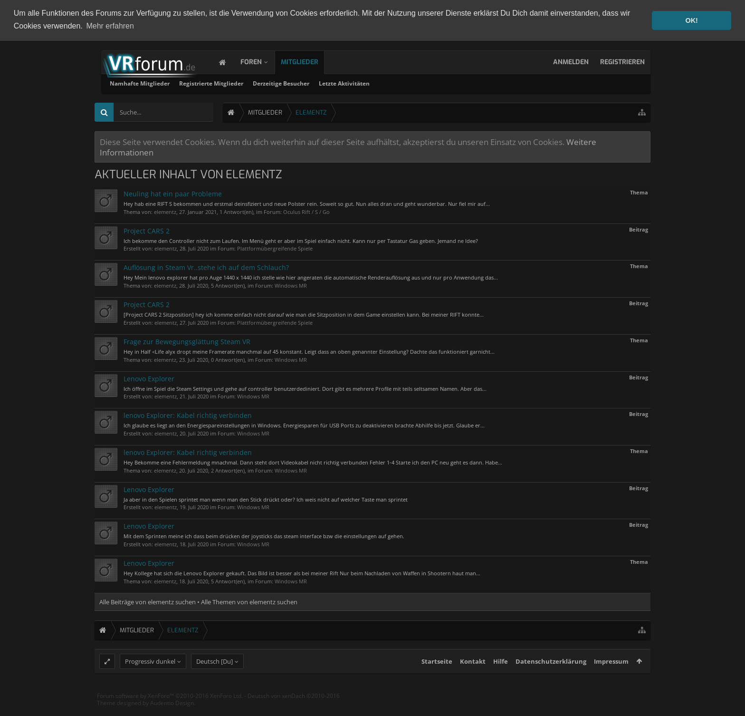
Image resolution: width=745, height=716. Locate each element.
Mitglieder (309, 61)
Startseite (436, 678)
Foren (260, 61)
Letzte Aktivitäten (465, 82)
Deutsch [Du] (214, 678)
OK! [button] (691, 20)
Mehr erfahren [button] (110, 26)
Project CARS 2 (147, 229)
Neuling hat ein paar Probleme (173, 192)
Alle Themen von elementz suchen (249, 601)
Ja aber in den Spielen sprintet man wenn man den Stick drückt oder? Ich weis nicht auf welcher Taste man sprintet (266, 498)
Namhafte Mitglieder (261, 82)
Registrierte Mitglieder (333, 82)
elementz (165, 210)
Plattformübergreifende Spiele (275, 248)
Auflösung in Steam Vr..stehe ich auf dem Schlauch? (206, 266)
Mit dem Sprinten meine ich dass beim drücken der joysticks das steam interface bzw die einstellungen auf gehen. (264, 535)
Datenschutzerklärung (551, 678)
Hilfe (500, 678)
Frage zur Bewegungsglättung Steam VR (187, 340)
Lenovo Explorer (149, 377)
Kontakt (473, 678)
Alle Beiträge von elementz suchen (147, 601)
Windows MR (291, 284)
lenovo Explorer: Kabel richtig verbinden (188, 414)
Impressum (611, 678)
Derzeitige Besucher (402, 82)
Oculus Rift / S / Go (306, 210)
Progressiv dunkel (150, 678)
